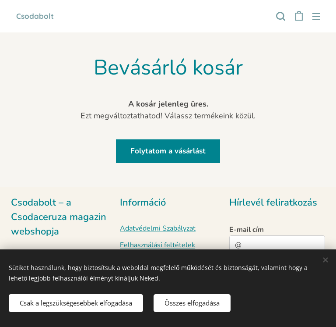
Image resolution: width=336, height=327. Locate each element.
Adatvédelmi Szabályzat (158, 228)
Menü (316, 16)
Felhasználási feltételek (157, 245)
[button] (280, 16)
